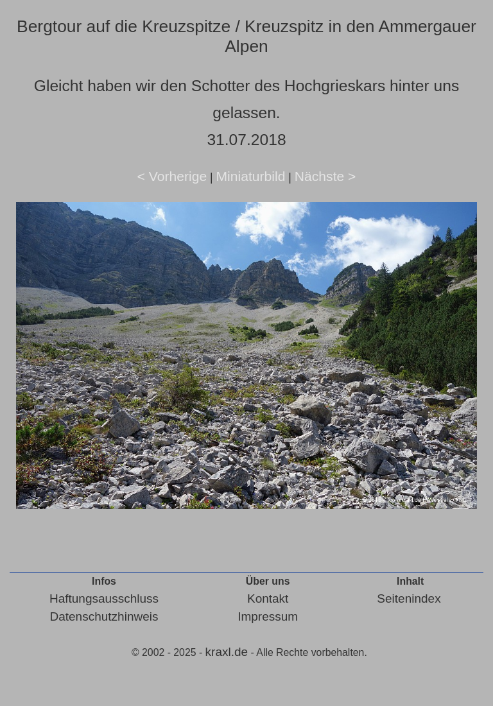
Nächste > (325, 176)
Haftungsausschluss (104, 598)
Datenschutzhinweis (103, 616)
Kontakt (267, 598)
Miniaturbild (250, 176)
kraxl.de (226, 652)
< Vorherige (172, 176)
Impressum (268, 616)
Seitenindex (408, 598)
